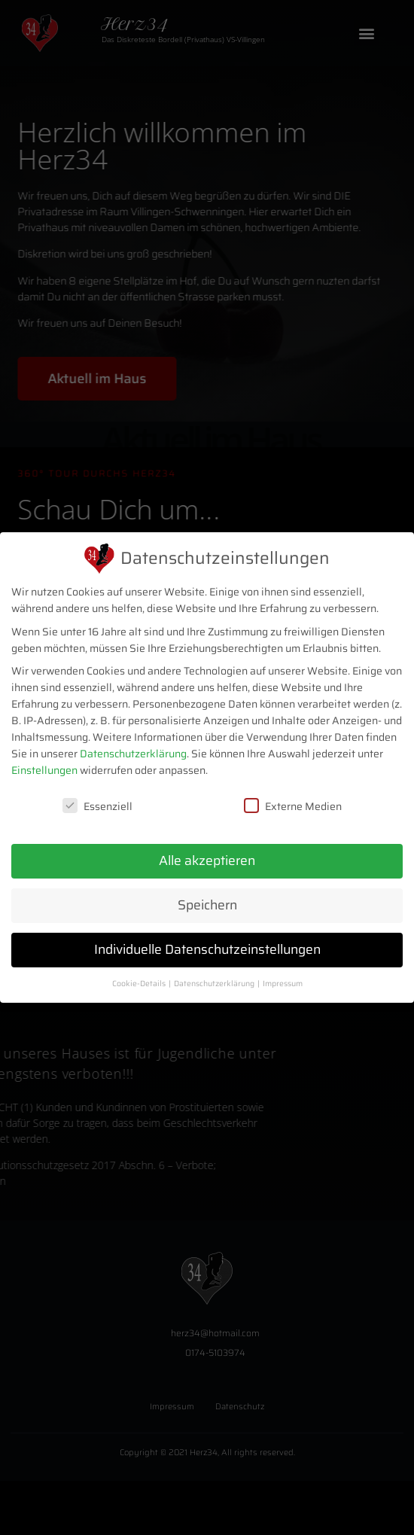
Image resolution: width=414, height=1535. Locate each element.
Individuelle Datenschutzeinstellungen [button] (207, 947)
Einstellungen (44, 769)
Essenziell (97, 805)
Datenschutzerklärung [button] (215, 982)
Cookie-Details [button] (139, 982)
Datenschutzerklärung (133, 753)
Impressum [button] (283, 982)
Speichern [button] (207, 903)
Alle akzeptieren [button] (207, 859)
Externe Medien (293, 805)
